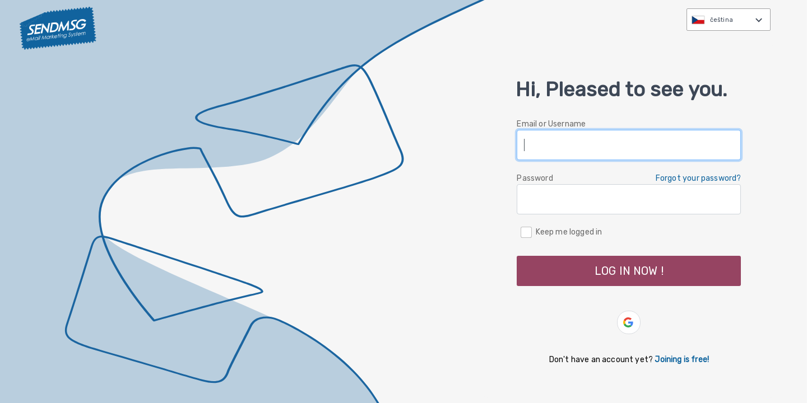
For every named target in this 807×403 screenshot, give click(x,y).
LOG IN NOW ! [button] (629, 271)
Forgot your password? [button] (698, 178)
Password (535, 178)
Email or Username (551, 124)
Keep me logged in (569, 231)
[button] (629, 322)
